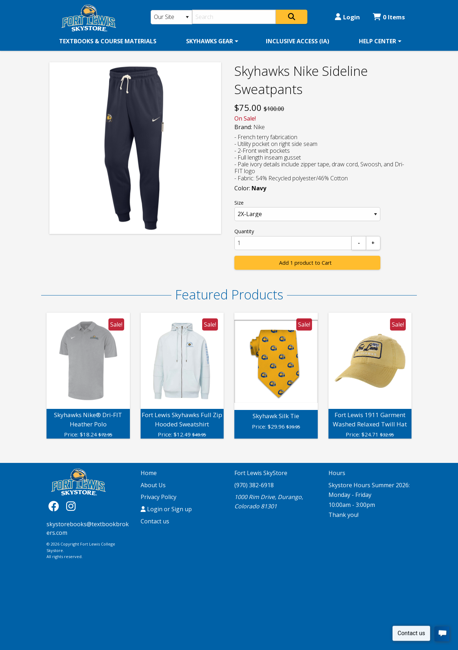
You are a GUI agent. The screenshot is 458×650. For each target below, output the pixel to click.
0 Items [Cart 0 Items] (389, 17)
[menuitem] (107, 41)
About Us (153, 485)
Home (149, 473)
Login (347, 17)
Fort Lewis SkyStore (260, 473)
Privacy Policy (158, 497)
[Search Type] (171, 17)
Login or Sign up (166, 509)
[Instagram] (70, 506)
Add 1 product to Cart (305, 262)
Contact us (155, 521)
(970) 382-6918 (254, 485)
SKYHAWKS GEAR (209, 41)
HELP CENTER (377, 41)
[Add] (373, 243)
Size (239, 202)
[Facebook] (55, 506)
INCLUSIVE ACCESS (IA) (297, 41)
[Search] (234, 17)
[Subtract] (359, 243)
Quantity (244, 231)
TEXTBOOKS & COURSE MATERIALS (107, 41)
